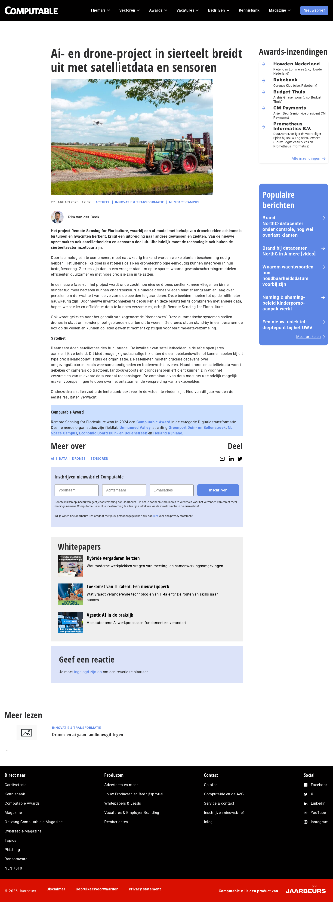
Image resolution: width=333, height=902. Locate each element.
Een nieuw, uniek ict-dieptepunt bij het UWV (287, 324)
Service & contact (219, 803)
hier (155, 516)
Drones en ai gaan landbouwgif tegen (87, 734)
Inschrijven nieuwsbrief (224, 812)
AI (52, 458)
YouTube (318, 812)
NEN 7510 (13, 868)
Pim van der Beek (83, 217)
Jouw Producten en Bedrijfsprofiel (133, 794)
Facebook (319, 785)
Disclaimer (55, 889)
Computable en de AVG (224, 794)
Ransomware (16, 859)
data (63, 458)
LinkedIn (318, 803)
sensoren (99, 458)
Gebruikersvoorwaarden (97, 889)
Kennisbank (15, 794)
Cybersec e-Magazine (23, 831)
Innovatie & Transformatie (139, 202)
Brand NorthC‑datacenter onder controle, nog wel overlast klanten (287, 226)
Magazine (13, 812)
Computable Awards (22, 803)
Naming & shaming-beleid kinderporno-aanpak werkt (283, 303)
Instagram (320, 822)
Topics (10, 840)
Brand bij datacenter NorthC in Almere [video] (289, 251)
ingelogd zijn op (88, 672)
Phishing (12, 850)
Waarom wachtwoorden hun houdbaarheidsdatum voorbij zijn (288, 275)
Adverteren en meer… (122, 785)
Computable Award (153, 422)
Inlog (208, 822)
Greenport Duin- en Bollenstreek (197, 427)
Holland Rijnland (167, 433)
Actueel (103, 202)
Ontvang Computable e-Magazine (34, 822)
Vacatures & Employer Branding (131, 812)
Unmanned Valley (135, 427)
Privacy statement (145, 889)
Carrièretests (16, 785)
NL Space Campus (184, 202)
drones (79, 458)
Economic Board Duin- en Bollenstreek (113, 433)
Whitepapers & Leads (122, 803)
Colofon (211, 785)
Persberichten (116, 822)
